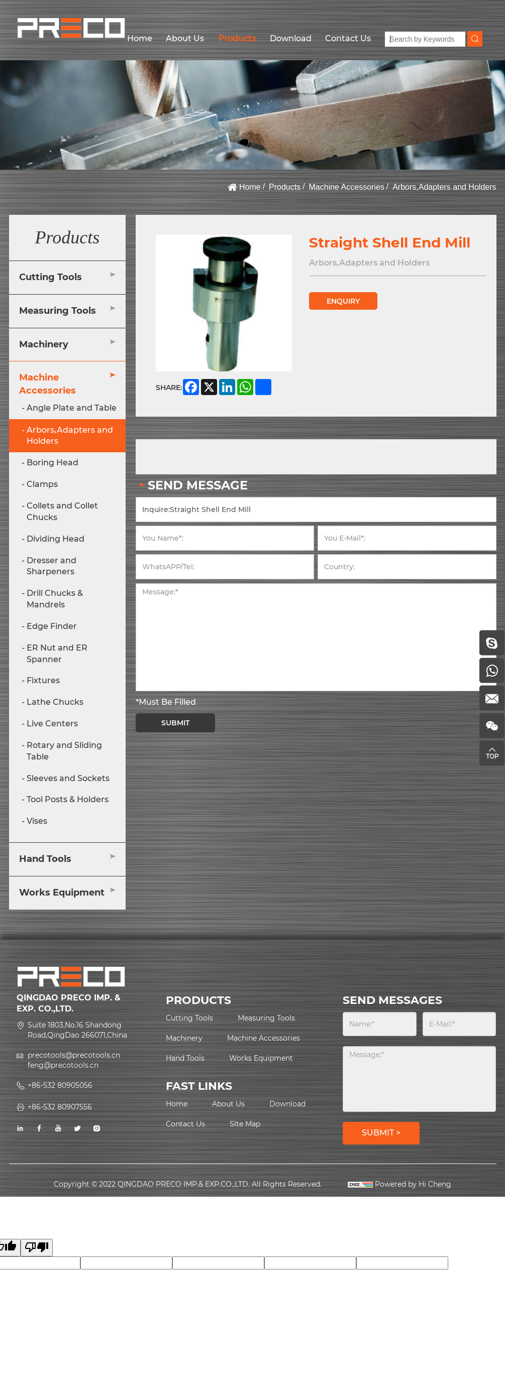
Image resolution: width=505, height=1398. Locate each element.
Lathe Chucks (55, 702)
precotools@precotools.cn (74, 1055)
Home (139, 38)
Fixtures (43, 680)
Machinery (43, 344)
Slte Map (245, 1123)
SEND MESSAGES (392, 1000)
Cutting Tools (50, 277)
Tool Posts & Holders (68, 799)
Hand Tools (45, 858)
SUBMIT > (381, 1132)
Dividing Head (55, 539)
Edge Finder (52, 626)
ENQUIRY (343, 301)
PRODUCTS (198, 1000)
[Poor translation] (37, 1247)
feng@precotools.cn (63, 1065)
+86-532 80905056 (60, 1085)
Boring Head (52, 462)
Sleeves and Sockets (68, 778)
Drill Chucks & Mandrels (55, 598)
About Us (185, 38)
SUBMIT (175, 722)
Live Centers (52, 723)
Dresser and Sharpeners (51, 566)
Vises (37, 821)
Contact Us (348, 38)
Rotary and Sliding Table (64, 750)
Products (237, 38)
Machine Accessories (346, 187)
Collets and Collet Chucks (62, 511)
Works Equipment (62, 892)
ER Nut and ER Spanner (57, 653)
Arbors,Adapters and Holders (444, 187)
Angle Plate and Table (72, 408)
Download (291, 38)
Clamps (42, 484)
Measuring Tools (57, 310)
